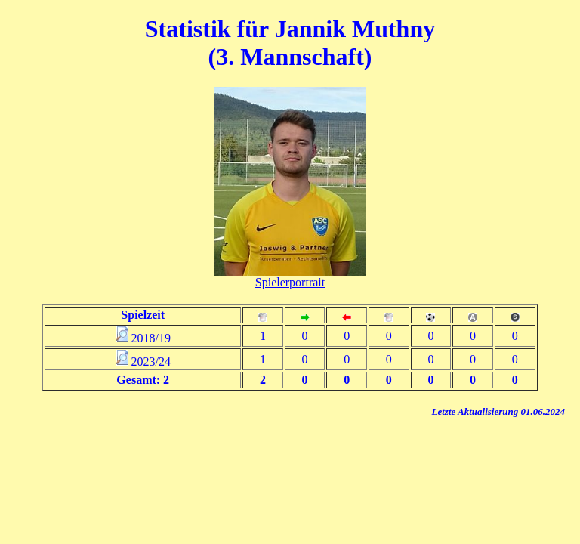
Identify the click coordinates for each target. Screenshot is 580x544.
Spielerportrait (290, 282)
